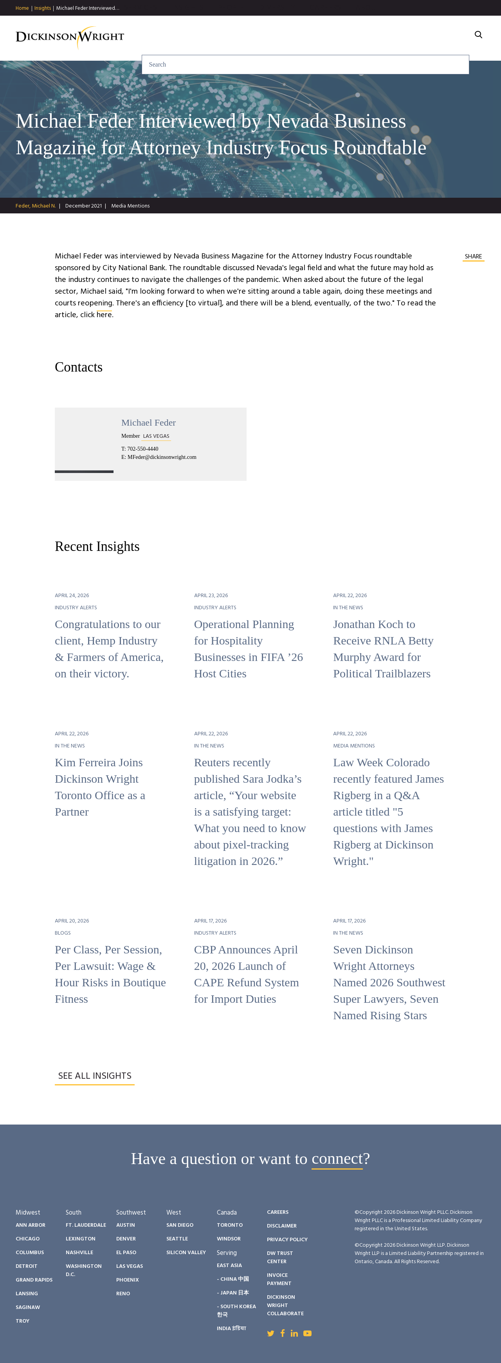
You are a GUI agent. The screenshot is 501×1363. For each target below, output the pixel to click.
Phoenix (127, 1280)
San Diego (179, 1225)
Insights (42, 8)
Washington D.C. (84, 1270)
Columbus (30, 1253)
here (104, 315)
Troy (22, 1321)
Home (22, 8)
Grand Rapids (34, 1280)
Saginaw (28, 1307)
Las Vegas (129, 1266)
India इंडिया (231, 1329)
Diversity (361, 38)
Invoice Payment (279, 1279)
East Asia (229, 1266)
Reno (123, 1294)
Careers (409, 38)
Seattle (177, 1239)
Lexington (81, 1239)
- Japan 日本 (233, 1293)
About (452, 38)
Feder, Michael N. (36, 206)
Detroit (27, 1266)
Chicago (28, 1239)
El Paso (126, 1253)
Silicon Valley (186, 1253)
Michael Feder (148, 422)
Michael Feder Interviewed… (87, 8)
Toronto (230, 1225)
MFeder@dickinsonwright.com (162, 457)
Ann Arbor (30, 1225)
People (315, 38)
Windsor (229, 1239)
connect (337, 1159)
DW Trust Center (280, 1257)
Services (224, 38)
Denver (126, 1239)
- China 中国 (233, 1279)
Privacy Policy (287, 1240)
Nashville (79, 1253)
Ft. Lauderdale (86, 1225)
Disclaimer (282, 1226)
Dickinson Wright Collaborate (285, 1305)
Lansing (27, 1294)
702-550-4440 (142, 449)
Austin (125, 1225)
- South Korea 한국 (236, 1311)
